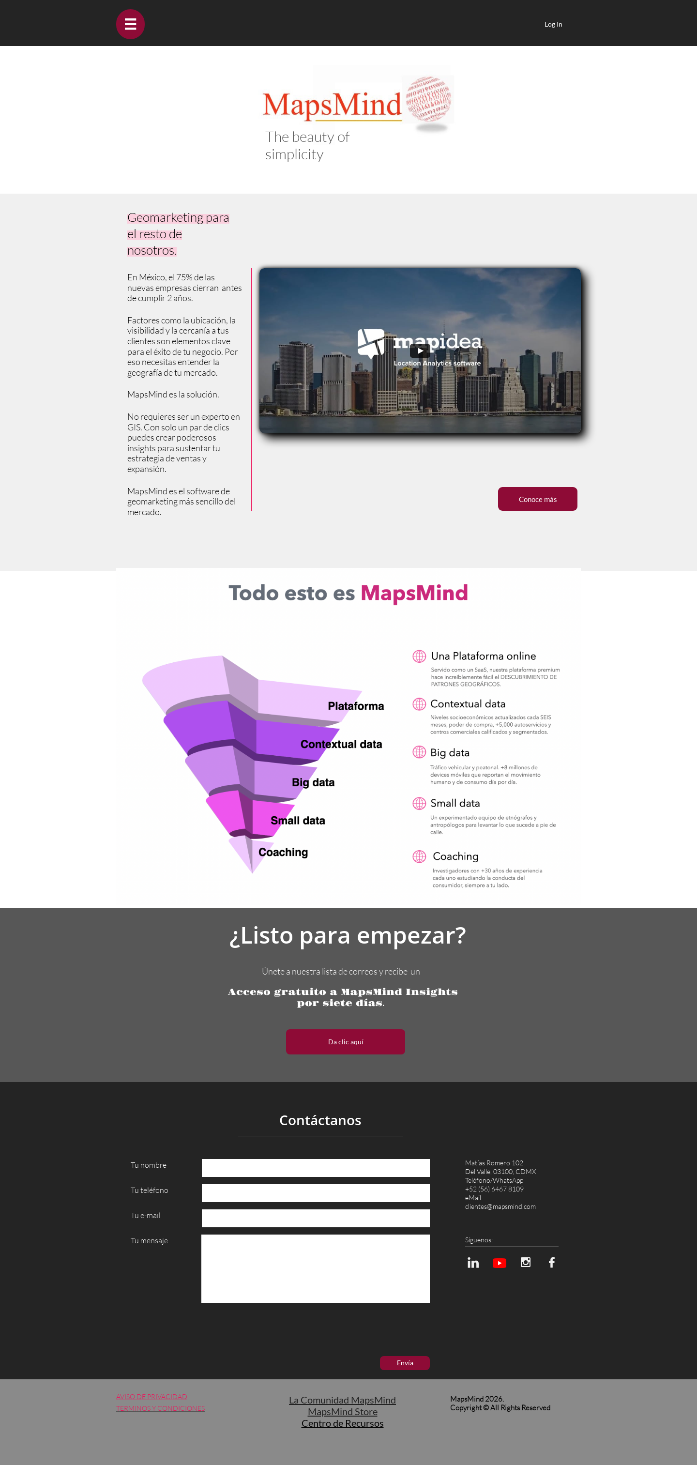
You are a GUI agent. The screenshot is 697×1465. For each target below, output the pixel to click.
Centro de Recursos (343, 1423)
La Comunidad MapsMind (342, 1399)
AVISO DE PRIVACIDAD (151, 1396)
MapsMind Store (343, 1411)
